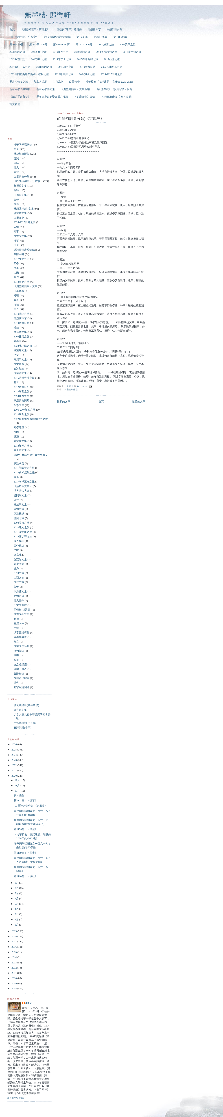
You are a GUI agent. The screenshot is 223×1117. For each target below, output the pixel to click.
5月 (17, 903)
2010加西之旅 (60, 51)
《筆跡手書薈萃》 (20, 96)
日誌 (16, 162)
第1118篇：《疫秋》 (25, 876)
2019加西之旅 (66, 66)
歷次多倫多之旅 (18, 81)
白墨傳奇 (74, 81)
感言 (16, 149)
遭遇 (16, 436)
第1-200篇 (82, 36)
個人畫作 (19, 600)
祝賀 (16, 240)
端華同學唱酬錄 (23, 144)
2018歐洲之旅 (44, 66)
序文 (16, 355)
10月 (17, 790)
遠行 (16, 499)
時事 (16, 231)
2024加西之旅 (87, 74)
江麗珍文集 (20, 194)
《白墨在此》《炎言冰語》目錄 (114, 89)
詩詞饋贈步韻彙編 (24, 249)
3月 (17, 914)
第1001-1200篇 (61, 44)
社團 (16, 432)
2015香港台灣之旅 (87, 59)
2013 (14, 962)
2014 (14, 957)
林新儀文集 (20, 332)
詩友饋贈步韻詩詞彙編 (57, 36)
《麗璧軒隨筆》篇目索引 (35, 29)
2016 (14, 946)
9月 (17, 882)
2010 (14, 978)
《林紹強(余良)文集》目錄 (116, 96)
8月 (17, 888)
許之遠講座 (20, 664)
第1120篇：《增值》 (25, 829)
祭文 (16, 641)
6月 (17, 898)
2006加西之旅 (106, 44)
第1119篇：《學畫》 (25, 852)
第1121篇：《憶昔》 (25, 800)
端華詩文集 (20, 373)
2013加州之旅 (39, 59)
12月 (17, 780)
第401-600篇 (120, 36)
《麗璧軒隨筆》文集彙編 (75, 89)
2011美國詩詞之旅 (106, 51)
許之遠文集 (20, 709)
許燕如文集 (20, 559)
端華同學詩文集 (45, 89)
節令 (16, 263)
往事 (16, 268)
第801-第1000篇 (38, 44)
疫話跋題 (19, 463)
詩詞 (16, 158)
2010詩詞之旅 (82, 51)
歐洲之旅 (19, 509)
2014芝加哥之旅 (62, 59)
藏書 (16, 655)
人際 (16, 272)
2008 (14, 988)
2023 (14, 760)
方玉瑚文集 (20, 450)
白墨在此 (19, 217)
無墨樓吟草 (94, 29)
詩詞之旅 (19, 518)
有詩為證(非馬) (22, 727)
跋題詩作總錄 (21, 678)
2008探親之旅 (17, 51)
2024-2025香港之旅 (111, 74)
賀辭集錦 (19, 673)
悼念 (16, 245)
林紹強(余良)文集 (24, 208)
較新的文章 (63, 401)
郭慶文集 (19, 563)
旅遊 (16, 172)
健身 (16, 568)
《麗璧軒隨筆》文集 (25, 286)
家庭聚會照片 (21, 400)
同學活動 (19, 427)
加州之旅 (19, 573)
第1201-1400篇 (84, 44)
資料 (16, 190)
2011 (14, 972)
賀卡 (16, 477)
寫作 (16, 277)
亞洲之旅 (19, 595)
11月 (17, 785)
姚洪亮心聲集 (21, 614)
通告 (16, 682)
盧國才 (28, 1003)
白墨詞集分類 (114, 29)
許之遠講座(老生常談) (26, 705)
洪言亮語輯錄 (21, 632)
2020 (14, 775)
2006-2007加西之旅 (24, 409)
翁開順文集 (20, 495)
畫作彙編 (19, 545)
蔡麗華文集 (20, 185)
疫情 (16, 304)
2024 (14, 754)
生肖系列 (58, 81)
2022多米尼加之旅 (111, 66)
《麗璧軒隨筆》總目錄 (68, 29)
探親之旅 (19, 582)
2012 (14, 967)
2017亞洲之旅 (112, 59)
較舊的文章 (138, 401)
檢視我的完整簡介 (16, 1098)
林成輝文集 (20, 504)
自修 (16, 199)
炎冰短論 (19, 368)
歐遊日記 (19, 513)
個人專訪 (19, 541)
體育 (16, 382)
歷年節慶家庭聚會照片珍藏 (52, 96)
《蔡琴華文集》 (23, 486)
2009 (14, 983)
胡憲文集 (19, 405)
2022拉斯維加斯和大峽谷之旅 (31, 419)
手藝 (16, 627)
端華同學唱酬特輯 (20, 89)
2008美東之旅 (128, 44)
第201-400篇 (101, 36)
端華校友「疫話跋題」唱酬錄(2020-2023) (109, 81)
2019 (14, 931)
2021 (14, 770)
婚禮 (16, 618)
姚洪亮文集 (20, 236)
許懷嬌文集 (20, 213)
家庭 (16, 204)
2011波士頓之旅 (132, 51)
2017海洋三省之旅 (20, 66)
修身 (16, 300)
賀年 (16, 586)
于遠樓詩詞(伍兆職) (25, 722)
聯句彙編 (19, 650)
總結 (16, 327)
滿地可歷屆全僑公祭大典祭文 (31, 454)
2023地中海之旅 (64, 74)
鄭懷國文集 (20, 441)
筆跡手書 (19, 254)
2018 (14, 936)
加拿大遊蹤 (40, 81)
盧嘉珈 (18, 341)
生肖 (16, 309)
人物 (16, 226)
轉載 (16, 295)
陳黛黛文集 (20, 350)
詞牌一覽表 (20, 669)
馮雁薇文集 (20, 591)
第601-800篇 (16, 44)
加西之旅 (19, 577)
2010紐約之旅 (39, 51)
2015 (14, 952)
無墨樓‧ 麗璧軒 (47, 15)
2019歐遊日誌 (87, 66)
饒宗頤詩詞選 (21, 687)
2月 (17, 919)
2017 (14, 941)
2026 (14, 744)
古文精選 (14, 104)
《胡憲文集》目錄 (84, 96)
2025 (14, 749)
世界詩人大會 (21, 490)
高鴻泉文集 (20, 359)
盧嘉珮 (18, 554)
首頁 (12, 29)
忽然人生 (19, 623)
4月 (17, 908)
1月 (17, 924)
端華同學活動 (21, 646)
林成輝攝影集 (21, 153)
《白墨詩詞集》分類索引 (23, 36)
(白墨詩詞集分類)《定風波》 (30, 805)
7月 (17, 893)
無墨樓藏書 (20, 637)
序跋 (16, 550)
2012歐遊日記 (17, 59)
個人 (16, 167)
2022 (14, 765)
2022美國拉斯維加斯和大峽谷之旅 (29, 74)
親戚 (16, 659)
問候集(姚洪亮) (22, 609)
